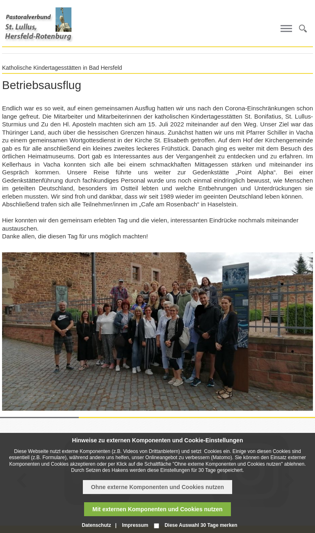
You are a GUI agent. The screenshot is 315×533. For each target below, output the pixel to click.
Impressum (135, 525)
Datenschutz (96, 525)
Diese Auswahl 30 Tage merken (200, 525)
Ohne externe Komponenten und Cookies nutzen (157, 487)
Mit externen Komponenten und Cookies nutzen (157, 509)
